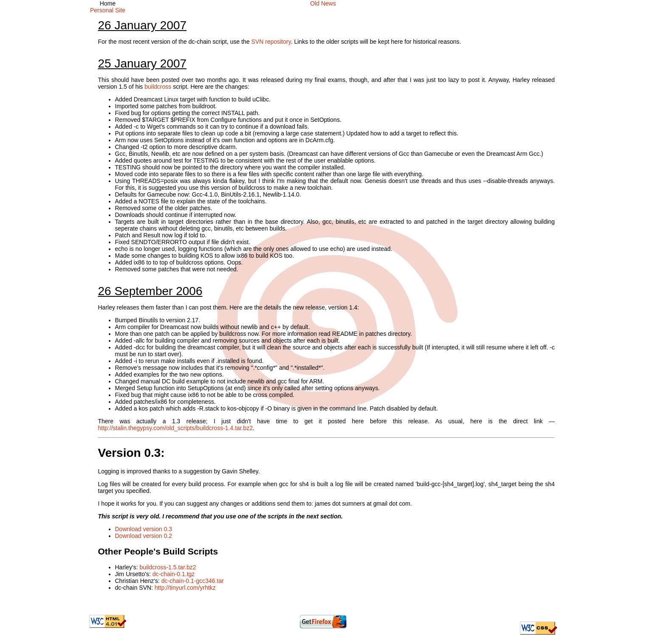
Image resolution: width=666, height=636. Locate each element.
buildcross (157, 86)
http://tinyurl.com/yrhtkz (185, 587)
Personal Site (107, 10)
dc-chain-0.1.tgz (173, 574)
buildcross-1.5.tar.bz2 (167, 567)
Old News (323, 3)
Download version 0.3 (143, 529)
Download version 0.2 (143, 535)
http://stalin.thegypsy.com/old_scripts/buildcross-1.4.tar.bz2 (175, 428)
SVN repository (271, 41)
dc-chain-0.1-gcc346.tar (192, 580)
